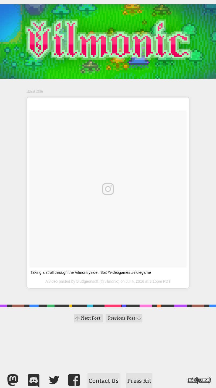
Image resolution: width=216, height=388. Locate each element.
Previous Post (121, 318)
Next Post (90, 318)
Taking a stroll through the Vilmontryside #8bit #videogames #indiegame (91, 272)
